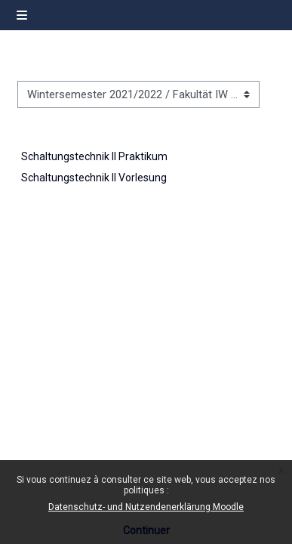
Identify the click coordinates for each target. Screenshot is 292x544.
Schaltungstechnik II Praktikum (94, 156)
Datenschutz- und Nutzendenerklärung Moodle (146, 507)
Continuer (146, 530)
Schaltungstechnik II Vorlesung (94, 178)
